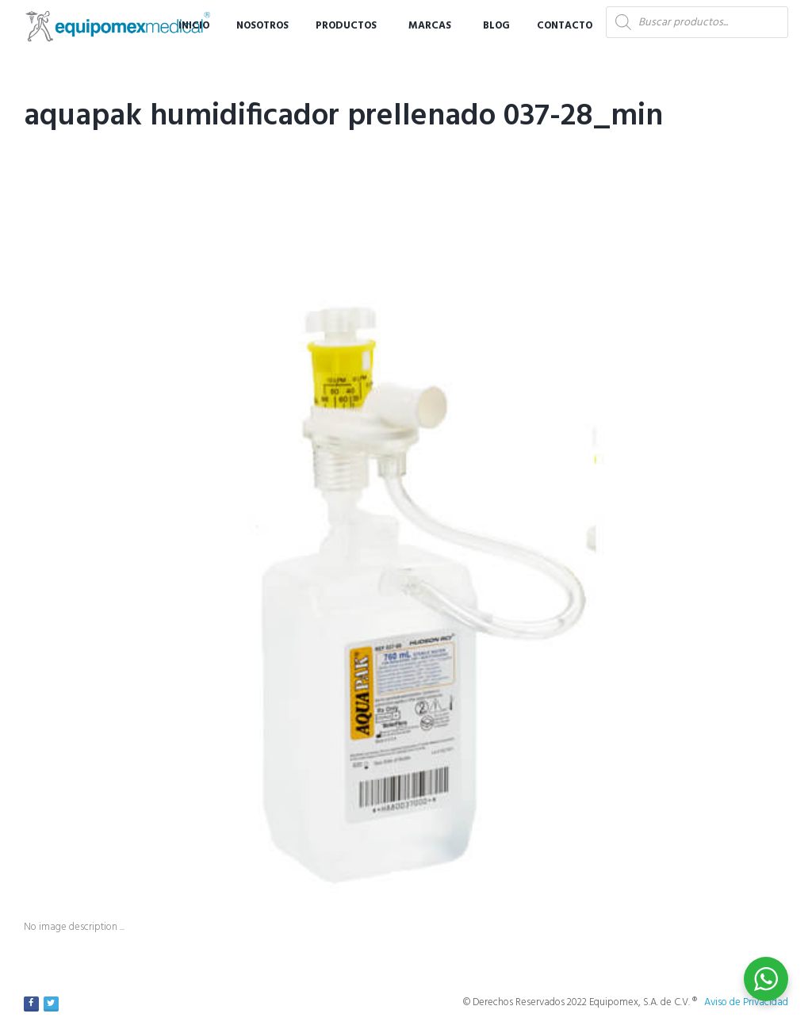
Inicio (193, 25)
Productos (346, 25)
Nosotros (262, 25)
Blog (496, 25)
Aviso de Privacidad (746, 1002)
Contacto (564, 25)
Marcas (429, 25)
